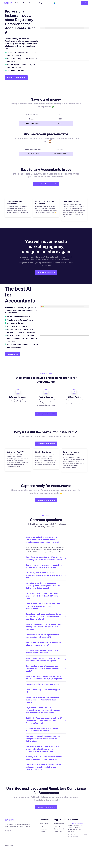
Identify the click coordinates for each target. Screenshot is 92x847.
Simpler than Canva (43, 452)
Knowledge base (59, 823)
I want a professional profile (46, 414)
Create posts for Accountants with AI (46, 184)
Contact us (57, 826)
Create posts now (12, 354)
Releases (42, 831)
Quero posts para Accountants (16, 77)
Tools (25, 3)
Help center (43, 829)
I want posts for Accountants (46, 272)
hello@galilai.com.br (77, 823)
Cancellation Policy (59, 829)
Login (84, 3)
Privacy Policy (58, 831)
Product (49, 3)
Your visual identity (71, 201)
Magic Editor (18, 3)
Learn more (32, 3)
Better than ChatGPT (15, 452)
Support (41, 3)
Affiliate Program (45, 823)
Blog (41, 826)
